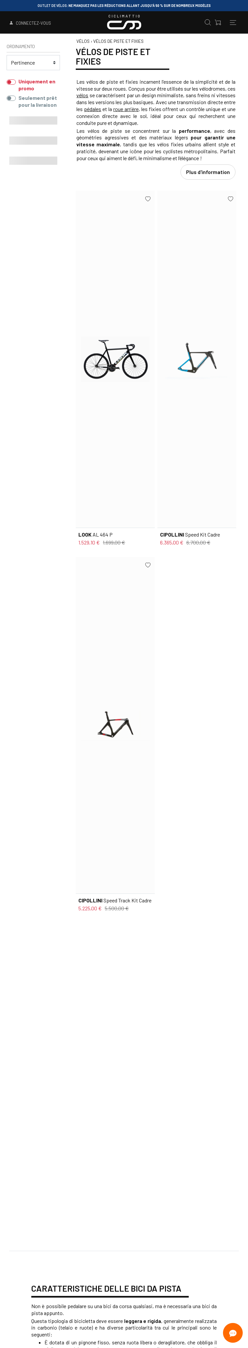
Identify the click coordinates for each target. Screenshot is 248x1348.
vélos (82, 95)
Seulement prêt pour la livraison (37, 101)
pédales (92, 109)
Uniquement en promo (36, 84)
